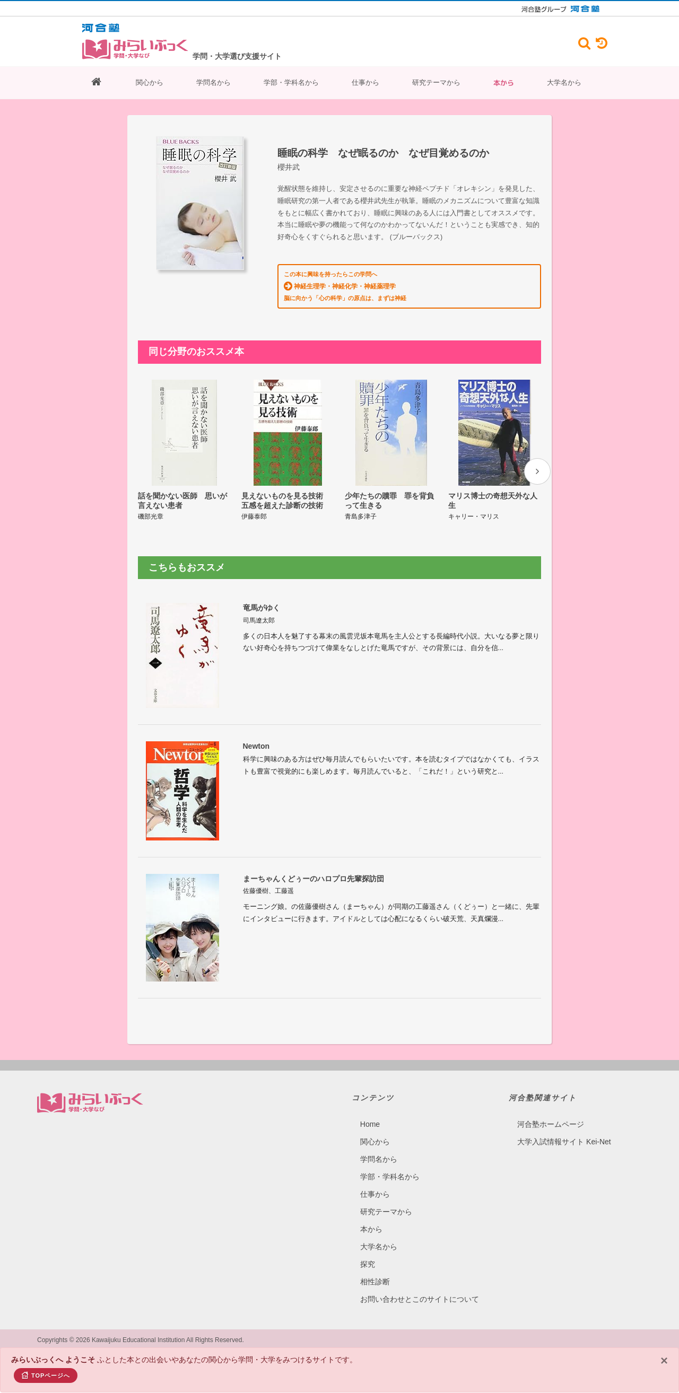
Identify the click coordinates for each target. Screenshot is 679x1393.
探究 (367, 1264)
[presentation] (537, 471)
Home (370, 1124)
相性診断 (375, 1281)
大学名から (564, 82)
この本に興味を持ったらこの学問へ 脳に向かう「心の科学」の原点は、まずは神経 (345, 286)
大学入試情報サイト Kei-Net (564, 1141)
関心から (149, 82)
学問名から (213, 82)
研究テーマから (436, 82)
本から (503, 82)
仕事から (365, 82)
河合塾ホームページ (550, 1124)
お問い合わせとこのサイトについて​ (419, 1299)
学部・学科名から (291, 82)
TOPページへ (45, 1375)
